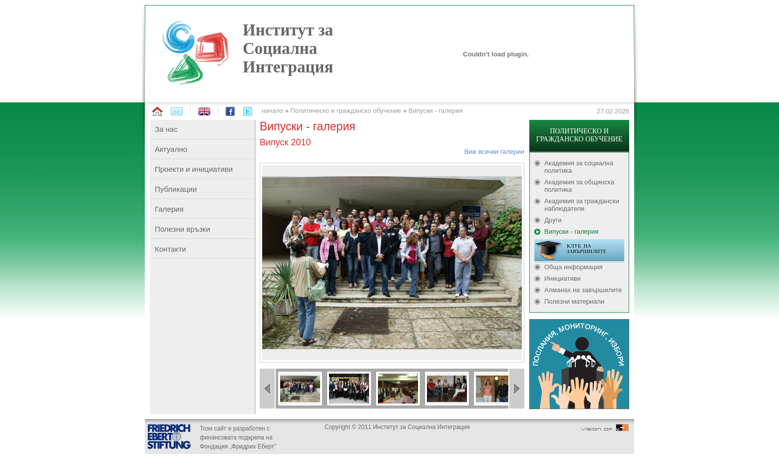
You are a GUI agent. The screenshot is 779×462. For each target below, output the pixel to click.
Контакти (170, 249)
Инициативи (562, 278)
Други (552, 220)
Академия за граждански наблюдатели (581, 204)
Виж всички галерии (494, 151)
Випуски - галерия (435, 110)
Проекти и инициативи (194, 169)
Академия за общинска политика (579, 185)
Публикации (176, 189)
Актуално (171, 149)
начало (272, 110)
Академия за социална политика (578, 166)
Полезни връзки (182, 229)
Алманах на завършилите (583, 290)
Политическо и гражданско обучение (346, 110)
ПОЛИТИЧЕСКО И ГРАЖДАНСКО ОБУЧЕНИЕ (579, 135)
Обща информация (573, 267)
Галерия (169, 209)
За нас (166, 129)
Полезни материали (574, 301)
